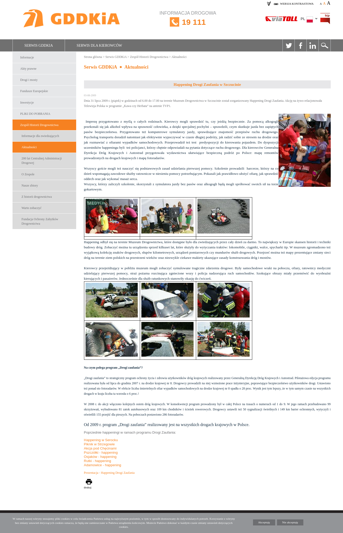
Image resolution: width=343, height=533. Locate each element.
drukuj (88, 487)
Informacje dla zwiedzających (40, 136)
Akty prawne (28, 68)
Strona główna (93, 57)
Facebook (300, 45)
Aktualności (29, 147)
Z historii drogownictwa (37, 197)
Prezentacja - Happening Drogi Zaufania (109, 473)
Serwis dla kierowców (99, 45)
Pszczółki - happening (101, 452)
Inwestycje (27, 102)
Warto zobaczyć (32, 208)
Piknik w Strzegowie (99, 444)
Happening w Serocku (101, 440)
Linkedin (312, 45)
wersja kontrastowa (297, 3)
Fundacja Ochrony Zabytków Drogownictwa (40, 221)
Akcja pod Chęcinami (100, 448)
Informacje (27, 57)
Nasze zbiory (30, 185)
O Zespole (28, 174)
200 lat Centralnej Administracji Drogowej (42, 161)
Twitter (288, 45)
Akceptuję (264, 522)
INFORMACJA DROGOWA (188, 22)
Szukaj (324, 45)
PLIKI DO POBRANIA (35, 114)
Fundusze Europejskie (34, 91)
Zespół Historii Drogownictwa (39, 125)
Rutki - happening (97, 461)
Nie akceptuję (290, 522)
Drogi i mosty (29, 80)
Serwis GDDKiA (39, 45)
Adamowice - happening (102, 465)
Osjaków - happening (100, 457)
